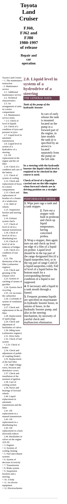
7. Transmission (11, 465)
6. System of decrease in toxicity (11, 461)
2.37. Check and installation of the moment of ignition (11, 376)
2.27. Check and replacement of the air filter (12, 310)
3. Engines (9, 445)
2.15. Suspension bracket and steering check (11, 212)
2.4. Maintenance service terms (11, 116)
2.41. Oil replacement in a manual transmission (11, 413)
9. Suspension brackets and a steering (9, 474)
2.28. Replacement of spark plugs (11, 317)
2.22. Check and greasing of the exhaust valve (10, 273)
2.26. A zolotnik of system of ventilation (12, 301)
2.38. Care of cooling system (9, 383)
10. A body (9, 479)
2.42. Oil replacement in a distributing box (10, 422)
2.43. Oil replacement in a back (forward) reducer (12, 430)
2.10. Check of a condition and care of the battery (12, 169)
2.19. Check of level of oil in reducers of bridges (11, 244)
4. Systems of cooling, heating (9, 449)
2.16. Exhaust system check (9, 219)
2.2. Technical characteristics (9, 99)
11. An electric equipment (10, 484)
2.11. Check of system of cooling (10, 176)
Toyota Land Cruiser (11, 77)
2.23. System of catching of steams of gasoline (12, 281)
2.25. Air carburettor (11, 294)
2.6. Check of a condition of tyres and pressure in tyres (12, 129)
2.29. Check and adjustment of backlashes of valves (11, 324)
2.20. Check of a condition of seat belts (10, 253)
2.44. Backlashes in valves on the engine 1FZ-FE (12, 439)
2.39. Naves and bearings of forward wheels (11, 390)
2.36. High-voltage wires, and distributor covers (12, 367)
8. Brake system (11, 468)
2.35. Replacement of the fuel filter (11, 360)
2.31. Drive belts (12, 336)
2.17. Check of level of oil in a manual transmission (11, 227)
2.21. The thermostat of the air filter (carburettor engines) (11, 262)
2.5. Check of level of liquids (10, 122)
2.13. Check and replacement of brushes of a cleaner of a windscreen (11, 196)
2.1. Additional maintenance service (11, 93)
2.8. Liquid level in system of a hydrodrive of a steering (12, 148)
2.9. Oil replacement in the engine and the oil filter (10, 159)
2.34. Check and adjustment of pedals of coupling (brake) (12, 353)
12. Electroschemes (13, 488)
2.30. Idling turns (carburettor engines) (12, 331)
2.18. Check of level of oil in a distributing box (10, 235)
